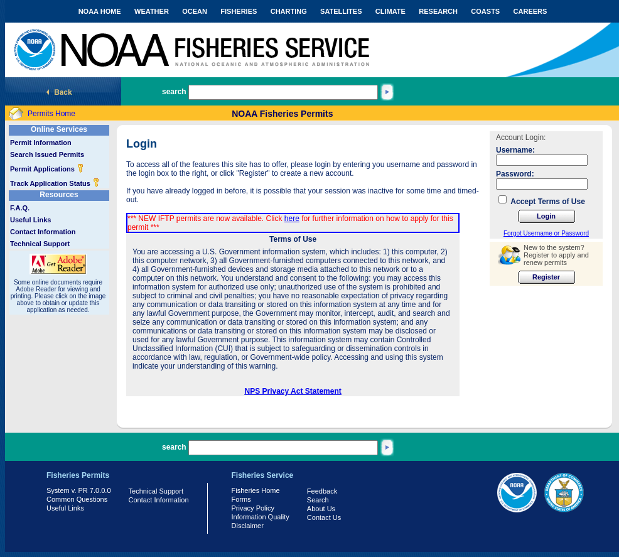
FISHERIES (238, 11)
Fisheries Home (256, 490)
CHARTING (289, 11)
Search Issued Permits (47, 154)
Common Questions (76, 499)
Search (318, 500)
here (291, 218)
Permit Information (41, 142)
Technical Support (40, 243)
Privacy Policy (253, 508)
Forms (241, 499)
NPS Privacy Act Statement (293, 391)
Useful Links (30, 220)
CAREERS (530, 11)
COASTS (485, 11)
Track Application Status (55, 183)
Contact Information (43, 231)
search (174, 91)
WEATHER (151, 11)
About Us (321, 508)
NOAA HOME (99, 11)
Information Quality (260, 517)
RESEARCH (438, 11)
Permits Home (51, 113)
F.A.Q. (20, 208)
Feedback (322, 491)
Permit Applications (47, 169)
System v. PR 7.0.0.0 (78, 490)
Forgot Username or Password (546, 233)
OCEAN (194, 11)
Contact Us (324, 517)
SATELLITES (341, 11)
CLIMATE (390, 11)
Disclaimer (248, 525)
